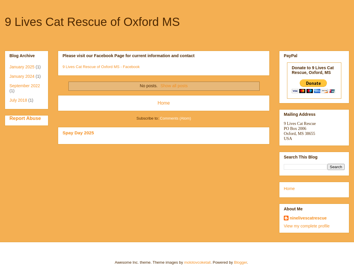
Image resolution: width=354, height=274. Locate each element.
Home (164, 102)
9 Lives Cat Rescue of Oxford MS (92, 21)
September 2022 (24, 85)
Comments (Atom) (175, 118)
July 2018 (18, 100)
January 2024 (22, 76)
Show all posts (174, 85)
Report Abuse (25, 118)
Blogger (240, 262)
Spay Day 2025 (78, 132)
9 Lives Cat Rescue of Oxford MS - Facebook (101, 67)
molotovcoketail (197, 262)
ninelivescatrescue (308, 218)
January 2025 (22, 67)
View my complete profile (307, 226)
